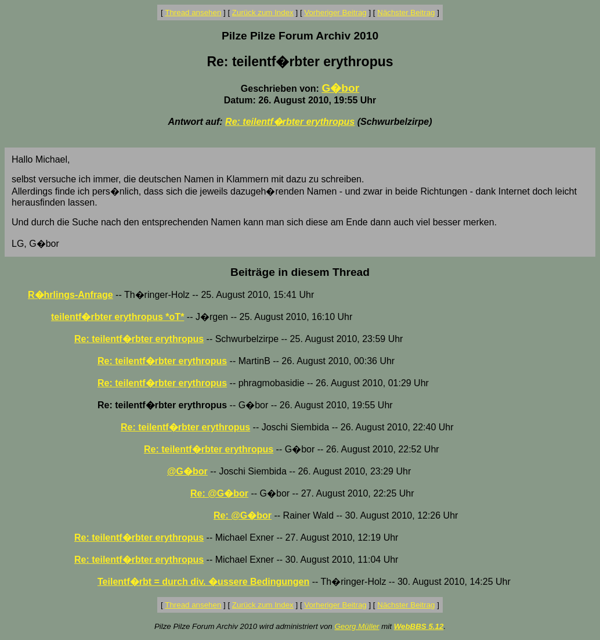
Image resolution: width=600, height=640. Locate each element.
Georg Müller (356, 626)
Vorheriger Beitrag (335, 12)
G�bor (340, 88)
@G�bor (187, 471)
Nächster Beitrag (406, 12)
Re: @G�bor (219, 493)
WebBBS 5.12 (419, 626)
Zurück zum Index (263, 12)
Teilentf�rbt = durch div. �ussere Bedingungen (203, 582)
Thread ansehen (193, 12)
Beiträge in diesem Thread (300, 272)
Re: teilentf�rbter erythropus (290, 122)
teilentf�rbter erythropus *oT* (117, 317)
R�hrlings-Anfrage (70, 295)
